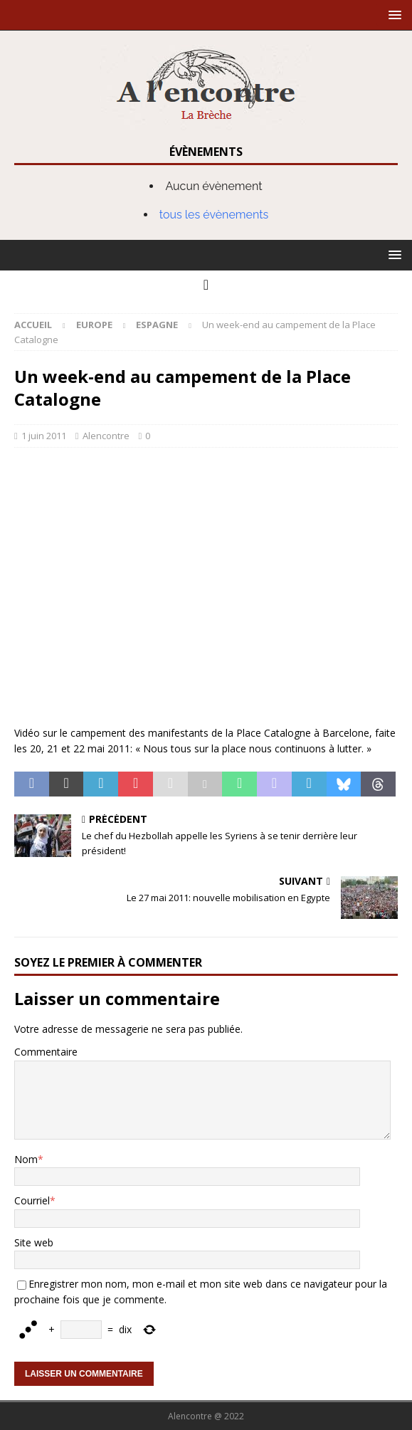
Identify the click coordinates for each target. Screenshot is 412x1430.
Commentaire (46, 1051)
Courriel (32, 1200)
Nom (26, 1159)
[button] (392, 15)
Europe (94, 324)
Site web (33, 1242)
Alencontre (106, 435)
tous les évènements (214, 214)
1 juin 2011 (43, 435)
